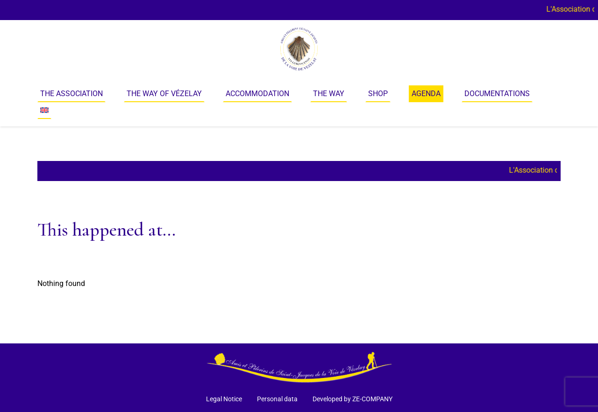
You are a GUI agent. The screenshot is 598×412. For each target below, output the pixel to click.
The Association (71, 93)
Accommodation (257, 93)
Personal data (277, 399)
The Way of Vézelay (164, 93)
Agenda (426, 93)
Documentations (497, 93)
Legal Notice (224, 399)
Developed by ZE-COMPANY (352, 399)
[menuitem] (44, 110)
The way (328, 93)
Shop (378, 93)
